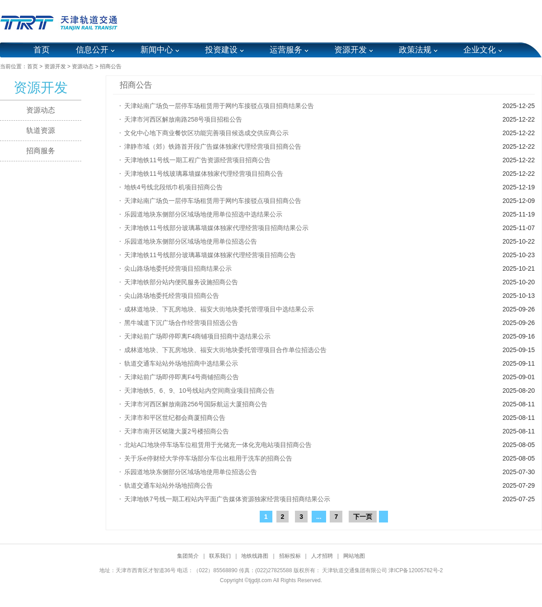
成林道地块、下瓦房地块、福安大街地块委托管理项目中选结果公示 (219, 309)
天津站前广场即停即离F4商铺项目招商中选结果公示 (197, 336)
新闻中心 (156, 49)
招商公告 (110, 66)
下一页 (362, 516)
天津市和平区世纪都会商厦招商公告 (174, 417)
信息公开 (92, 49)
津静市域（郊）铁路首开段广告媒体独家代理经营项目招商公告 (212, 146)
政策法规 (415, 49)
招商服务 (40, 151)
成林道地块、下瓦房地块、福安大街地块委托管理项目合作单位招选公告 (225, 349)
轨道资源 (40, 130)
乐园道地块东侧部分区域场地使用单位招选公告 (190, 241)
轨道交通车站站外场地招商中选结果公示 (181, 363)
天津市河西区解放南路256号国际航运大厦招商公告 (195, 404)
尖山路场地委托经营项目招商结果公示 (178, 268)
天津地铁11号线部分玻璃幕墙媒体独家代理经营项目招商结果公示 (216, 227)
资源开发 (350, 49)
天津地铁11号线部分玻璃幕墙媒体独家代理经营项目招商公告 (210, 255)
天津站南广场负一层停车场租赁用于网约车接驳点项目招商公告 (212, 200)
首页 (41, 49)
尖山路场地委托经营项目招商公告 (171, 295)
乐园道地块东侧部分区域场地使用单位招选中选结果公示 (203, 214)
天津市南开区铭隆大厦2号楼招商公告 (176, 431)
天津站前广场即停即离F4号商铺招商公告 (181, 377)
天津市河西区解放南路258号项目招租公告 (183, 119)
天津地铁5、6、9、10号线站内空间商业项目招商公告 (199, 390)
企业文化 (479, 49)
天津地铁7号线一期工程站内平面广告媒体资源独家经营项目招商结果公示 (227, 499)
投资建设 (221, 49)
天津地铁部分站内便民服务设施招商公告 (181, 282)
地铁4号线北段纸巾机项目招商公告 (173, 187)
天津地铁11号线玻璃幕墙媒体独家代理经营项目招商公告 (203, 173)
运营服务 (286, 49)
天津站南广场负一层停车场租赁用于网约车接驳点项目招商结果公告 (219, 105)
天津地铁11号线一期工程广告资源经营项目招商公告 (197, 160)
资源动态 (82, 66)
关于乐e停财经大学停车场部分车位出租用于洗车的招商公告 (208, 458)
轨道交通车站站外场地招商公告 (168, 485)
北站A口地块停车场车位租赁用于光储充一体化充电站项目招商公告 (218, 444)
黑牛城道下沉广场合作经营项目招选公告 (181, 322)
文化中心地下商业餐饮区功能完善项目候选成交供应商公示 (206, 132)
